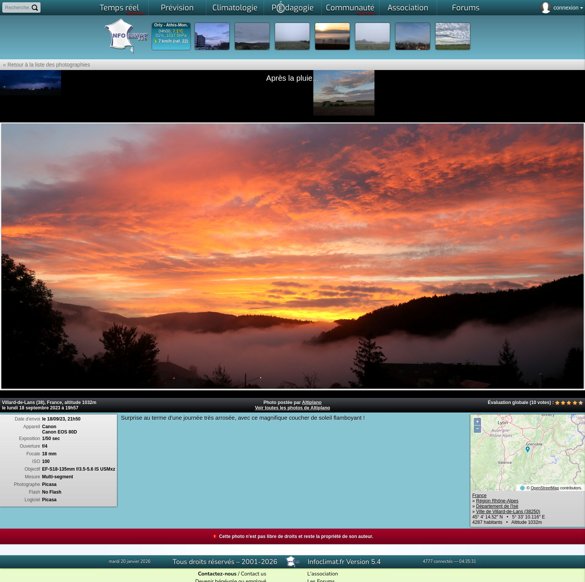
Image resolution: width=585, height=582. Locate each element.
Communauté (350, 9)
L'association (322, 573)
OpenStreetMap (545, 488)
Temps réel (122, 9)
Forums (466, 8)
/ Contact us (232, 573)
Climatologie (235, 8)
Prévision (177, 8)
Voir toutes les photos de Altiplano (292, 408)
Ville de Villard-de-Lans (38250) (508, 511)
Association (407, 8)
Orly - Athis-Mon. (171, 25)
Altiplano (311, 402)
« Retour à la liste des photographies (45, 65)
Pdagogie (293, 7)
